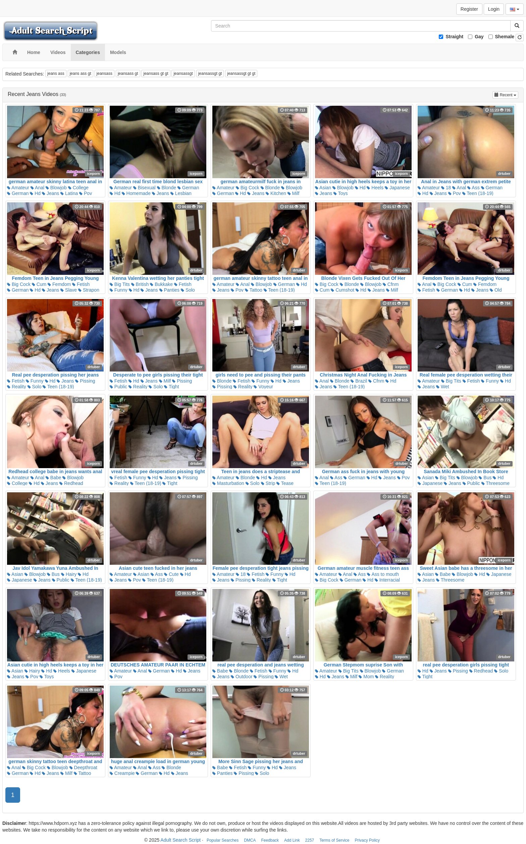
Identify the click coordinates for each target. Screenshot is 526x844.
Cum (39, 284)
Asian (323, 187)
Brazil (359, 381)
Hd (35, 193)
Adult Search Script (180, 840)
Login (493, 9)
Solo (188, 290)
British (140, 284)
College (78, 187)
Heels (375, 187)
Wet (442, 386)
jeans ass (55, 73)
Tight (171, 386)
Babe (53, 477)
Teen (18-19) (477, 193)
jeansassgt (183, 73)
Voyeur (263, 386)
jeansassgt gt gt (241, 73)
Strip (268, 483)
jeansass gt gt (155, 73)
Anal (37, 187)
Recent (506, 94)
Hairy (69, 574)
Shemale (505, 36)
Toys (340, 193)
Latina (69, 193)
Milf (293, 193)
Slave (68, 290)
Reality (16, 386)
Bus (485, 477)
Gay (479, 36)
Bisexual (144, 187)
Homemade (136, 193)
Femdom (59, 284)
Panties (169, 290)
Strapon (88, 290)
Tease (285, 483)
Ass (473, 187)
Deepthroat (83, 767)
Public (118, 386)
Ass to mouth (383, 574)
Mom (366, 676)
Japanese (397, 187)
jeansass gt (128, 73)
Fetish (81, 284)
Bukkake (161, 284)
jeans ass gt (80, 73)
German (18, 193)
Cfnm (391, 284)
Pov (85, 193)
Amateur (18, 187)
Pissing (85, 381)
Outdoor (241, 676)
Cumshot (342, 290)
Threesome (495, 483)
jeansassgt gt (210, 73)
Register (469, 9)
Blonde (166, 187)
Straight (454, 36)
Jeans (50, 193)
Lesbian (181, 193)
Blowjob (56, 187)
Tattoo (253, 290)
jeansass (104, 73)
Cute (171, 574)
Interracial (387, 580)
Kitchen (276, 193)
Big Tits (120, 284)
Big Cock (247, 187)
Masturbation (228, 483)
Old (496, 290)
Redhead (71, 483)
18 (446, 187)
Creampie (122, 773)
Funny (118, 290)
